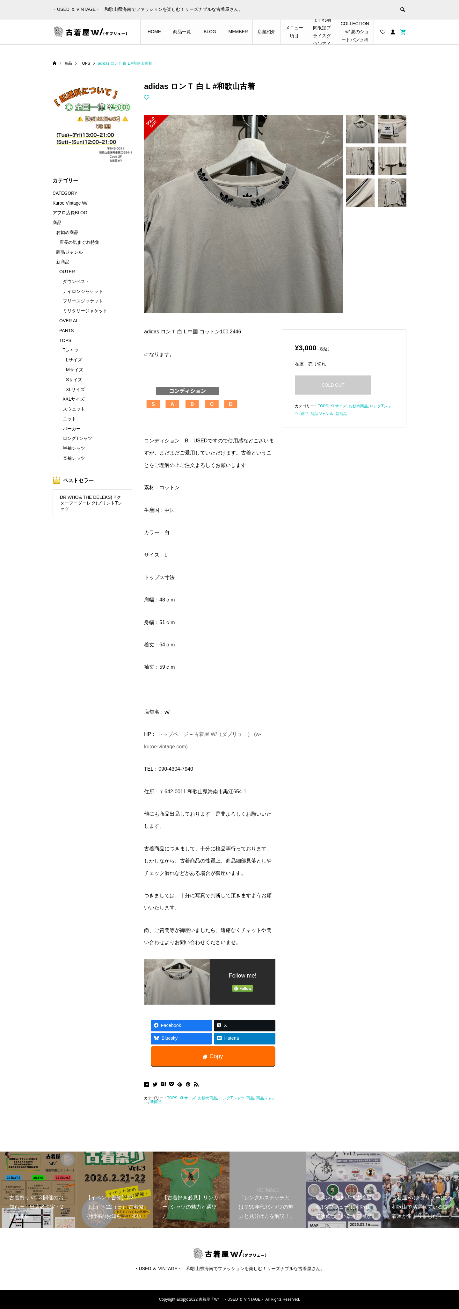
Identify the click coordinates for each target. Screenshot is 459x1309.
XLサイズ (187, 1098)
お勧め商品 (207, 1098)
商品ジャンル (321, 413)
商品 (250, 1098)
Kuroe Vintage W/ (70, 203)
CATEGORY (65, 193)
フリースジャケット (83, 300)
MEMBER (238, 31)
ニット (69, 418)
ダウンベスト (76, 281)
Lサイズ (74, 359)
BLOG (210, 31)
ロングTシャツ (231, 1098)
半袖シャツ (74, 448)
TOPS (172, 1098)
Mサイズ (74, 369)
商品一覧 (182, 31)
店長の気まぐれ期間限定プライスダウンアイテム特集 (322, 32)
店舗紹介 (266, 31)
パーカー (72, 428)
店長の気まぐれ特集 (79, 242)
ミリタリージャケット (85, 310)
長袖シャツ (74, 458)
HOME (154, 31)
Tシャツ (71, 350)
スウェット (74, 408)
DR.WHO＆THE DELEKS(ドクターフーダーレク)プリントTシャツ (91, 503)
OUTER (67, 271)
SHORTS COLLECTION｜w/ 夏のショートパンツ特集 (355, 32)
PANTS (66, 330)
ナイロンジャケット (83, 291)
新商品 (156, 1102)
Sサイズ (74, 379)
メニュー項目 (294, 31)
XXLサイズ (73, 399)
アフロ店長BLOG (70, 212)
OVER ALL (70, 320)
